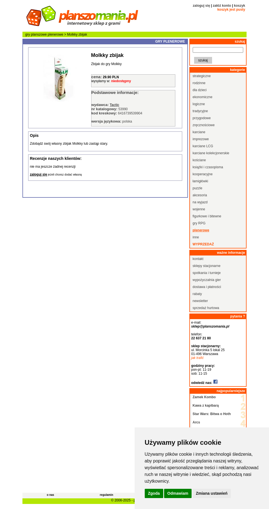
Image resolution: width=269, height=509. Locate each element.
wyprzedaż (203, 244)
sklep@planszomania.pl (210, 326)
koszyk (239, 6)
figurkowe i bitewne (207, 216)
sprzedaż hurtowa (206, 308)
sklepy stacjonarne (206, 266)
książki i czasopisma (208, 167)
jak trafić (197, 358)
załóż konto (222, 6)
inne (196, 237)
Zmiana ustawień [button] (211, 493)
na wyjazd (200, 202)
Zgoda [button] (154, 493)
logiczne (199, 104)
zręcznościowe (204, 125)
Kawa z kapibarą (206, 405)
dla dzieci (200, 90)
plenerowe (55, 34)
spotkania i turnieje (207, 273)
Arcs (196, 422)
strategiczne (202, 76)
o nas (50, 494)
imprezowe (201, 139)
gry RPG (199, 223)
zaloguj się (201, 6)
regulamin (106, 494)
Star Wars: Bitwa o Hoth (212, 414)
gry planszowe (36, 34)
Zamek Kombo (204, 397)
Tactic (114, 105)
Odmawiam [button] (177, 493)
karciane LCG (203, 146)
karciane (199, 132)
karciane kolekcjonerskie (211, 153)
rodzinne (199, 83)
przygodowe (202, 118)
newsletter (200, 301)
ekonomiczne (203, 97)
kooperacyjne (203, 174)
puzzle (198, 188)
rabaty (197, 294)
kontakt (198, 259)
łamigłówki (200, 181)
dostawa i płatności (207, 287)
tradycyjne (200, 111)
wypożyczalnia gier (207, 280)
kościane (199, 160)
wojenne (199, 209)
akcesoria (200, 195)
